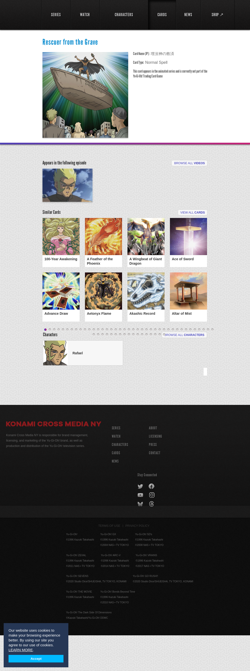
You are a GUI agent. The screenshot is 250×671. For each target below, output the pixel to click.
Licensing (155, 472)
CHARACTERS (120, 480)
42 (102, 370)
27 (159, 365)
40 (93, 370)
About (153, 463)
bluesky (141, 540)
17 (115, 365)
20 (128, 365)
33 (186, 365)
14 (102, 365)
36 (199, 365)
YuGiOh (21, 14)
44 (111, 370)
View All (192, 241)
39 (212, 365)
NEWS (115, 497)
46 (120, 370)
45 (115, 370)
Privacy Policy (137, 561)
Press (153, 480)
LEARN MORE (21, 650)
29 (168, 365)
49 (133, 370)
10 (84, 365)
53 (150, 370)
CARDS (116, 488)
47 (124, 370)
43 (106, 370)
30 (172, 365)
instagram (152, 531)
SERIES (116, 463)
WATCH (116, 472)
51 (142, 370)
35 (194, 365)
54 (155, 370)
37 (203, 365)
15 (106, 365)
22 (137, 365)
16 (111, 365)
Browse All (189, 163)
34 (190, 365)
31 (177, 365)
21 (133, 365)
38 (208, 365)
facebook (152, 522)
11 (89, 365)
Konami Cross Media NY (53, 460)
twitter (140, 522)
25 (150, 365)
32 (181, 365)
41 (98, 370)
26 (155, 365)
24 (146, 365)
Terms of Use (109, 561)
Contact (154, 488)
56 (164, 370)
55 (159, 370)
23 (142, 365)
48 (128, 370)
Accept (36, 658)
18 (120, 365)
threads (152, 540)
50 (137, 370)
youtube (141, 531)
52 (146, 370)
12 (93, 365)
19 (124, 365)
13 (98, 365)
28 (164, 365)
